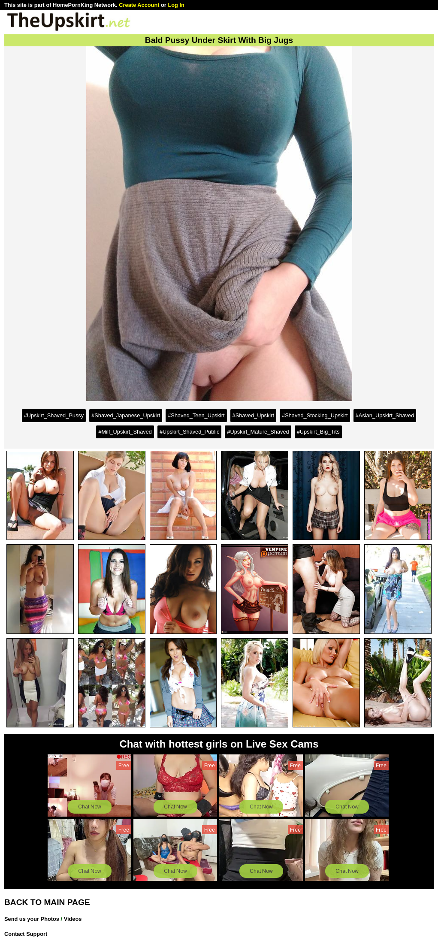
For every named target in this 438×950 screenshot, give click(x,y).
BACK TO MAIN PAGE (47, 902)
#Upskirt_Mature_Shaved (258, 431)
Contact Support (25, 934)
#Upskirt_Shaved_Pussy (54, 415)
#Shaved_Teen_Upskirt (196, 415)
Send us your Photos (31, 919)
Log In (176, 5)
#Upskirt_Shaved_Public (189, 431)
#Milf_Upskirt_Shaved (124, 431)
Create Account (139, 5)
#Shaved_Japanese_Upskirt (125, 415)
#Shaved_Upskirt (253, 415)
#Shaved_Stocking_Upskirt (315, 415)
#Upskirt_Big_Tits (318, 431)
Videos (73, 919)
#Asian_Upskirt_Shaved (385, 415)
